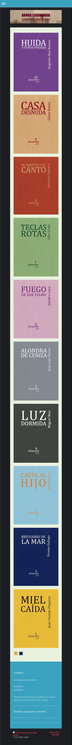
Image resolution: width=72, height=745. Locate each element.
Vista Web (55, 735)
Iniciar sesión (54, 732)
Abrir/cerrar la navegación (36, 3)
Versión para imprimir (22, 733)
